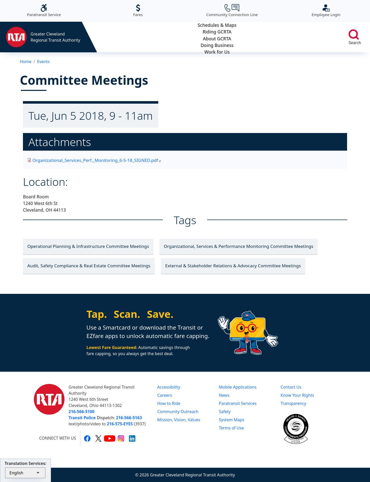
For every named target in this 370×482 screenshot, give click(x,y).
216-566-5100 (82, 411)
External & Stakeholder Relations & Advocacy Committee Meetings (233, 266)
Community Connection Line (232, 10)
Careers (164, 395)
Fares (138, 10)
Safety (225, 411)
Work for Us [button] (313, 37)
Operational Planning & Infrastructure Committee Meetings (88, 246)
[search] (354, 34)
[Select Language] (25, 472)
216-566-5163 (129, 417)
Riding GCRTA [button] (168, 37)
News (224, 395)
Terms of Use (231, 428)
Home (26, 61)
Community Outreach (178, 411)
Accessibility (168, 387)
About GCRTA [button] (217, 37)
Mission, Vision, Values (178, 420)
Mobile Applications (237, 387)
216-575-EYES (120, 424)
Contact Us (291, 387)
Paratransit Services (238, 403)
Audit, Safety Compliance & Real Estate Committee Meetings (88, 266)
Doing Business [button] (265, 37)
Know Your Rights (297, 395)
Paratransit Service (44, 10)
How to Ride (168, 403)
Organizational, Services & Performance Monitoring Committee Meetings (238, 246)
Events (43, 61)
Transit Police (82, 417)
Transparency (293, 403)
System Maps (231, 420)
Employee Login (326, 10)
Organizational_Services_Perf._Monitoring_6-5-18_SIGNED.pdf (97, 160)
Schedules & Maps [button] (120, 37)
